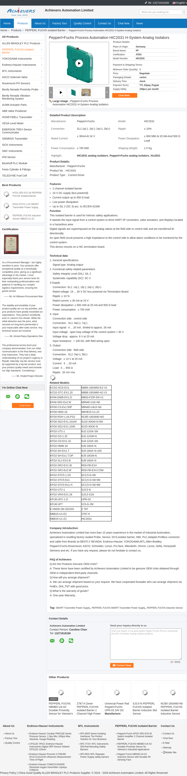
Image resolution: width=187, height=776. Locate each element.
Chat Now (123, 23)
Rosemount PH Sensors (16, 83)
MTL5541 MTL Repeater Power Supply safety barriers (94, 755)
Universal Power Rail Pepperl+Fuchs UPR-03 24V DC (117, 707)
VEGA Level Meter (13, 123)
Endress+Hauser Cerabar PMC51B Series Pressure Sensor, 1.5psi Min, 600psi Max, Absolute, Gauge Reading (50, 736)
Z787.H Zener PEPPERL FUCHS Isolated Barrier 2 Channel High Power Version (89, 710)
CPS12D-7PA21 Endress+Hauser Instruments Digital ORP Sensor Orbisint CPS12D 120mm (49, 747)
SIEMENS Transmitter (15, 138)
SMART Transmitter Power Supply (73, 608)
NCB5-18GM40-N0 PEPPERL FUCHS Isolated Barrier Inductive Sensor (172, 708)
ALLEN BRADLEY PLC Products (21, 43)
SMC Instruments (12, 150)
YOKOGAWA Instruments (17, 58)
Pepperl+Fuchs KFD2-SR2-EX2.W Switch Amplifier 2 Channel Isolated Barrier (135, 736)
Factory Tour (59, 23)
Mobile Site (169, 752)
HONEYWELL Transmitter (17, 117)
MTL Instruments (12, 70)
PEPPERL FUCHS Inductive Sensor (165, 608)
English (180, 2)
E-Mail (166, 743)
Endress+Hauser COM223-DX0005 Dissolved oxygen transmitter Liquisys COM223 (48, 767)
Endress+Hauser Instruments (19, 64)
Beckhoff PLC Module (14, 163)
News (139, 23)
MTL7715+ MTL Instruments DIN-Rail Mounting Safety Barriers (94, 747)
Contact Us (104, 23)
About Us (40, 23)
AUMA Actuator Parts (14, 104)
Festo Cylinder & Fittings (16, 169)
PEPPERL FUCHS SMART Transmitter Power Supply (118, 608)
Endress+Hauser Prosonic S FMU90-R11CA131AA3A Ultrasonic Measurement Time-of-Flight (50, 757)
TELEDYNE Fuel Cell (14, 175)
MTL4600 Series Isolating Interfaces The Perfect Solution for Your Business (93, 736)
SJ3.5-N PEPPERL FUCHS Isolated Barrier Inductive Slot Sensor (145, 708)
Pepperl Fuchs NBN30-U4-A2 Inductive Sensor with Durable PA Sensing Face (134, 757)
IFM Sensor (9, 157)
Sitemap (167, 747)
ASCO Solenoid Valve (14, 77)
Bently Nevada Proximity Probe (20, 89)
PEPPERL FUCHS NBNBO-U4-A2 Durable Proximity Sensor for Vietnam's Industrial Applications (61, 712)
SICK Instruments (12, 144)
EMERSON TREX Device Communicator (17, 131)
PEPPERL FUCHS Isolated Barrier (45, 30)
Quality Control (82, 23)
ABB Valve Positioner (14, 110)
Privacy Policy (8, 772)
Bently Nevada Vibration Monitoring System (16, 97)
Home (7, 23)
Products (22, 23)
